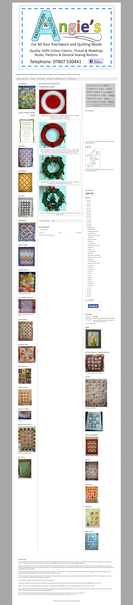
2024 (88, 204)
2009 (88, 294)
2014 (88, 224)
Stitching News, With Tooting (94, 255)
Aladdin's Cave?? (91, 249)
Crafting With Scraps (92, 239)
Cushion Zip (32, 78)
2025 (88, 202)
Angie (96, 316)
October (90, 267)
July (89, 273)
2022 (88, 208)
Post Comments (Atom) (49, 235)
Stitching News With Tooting (94, 235)
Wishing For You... (91, 229)
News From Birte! (91, 243)
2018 (88, 216)
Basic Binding (49, 78)
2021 (88, 210)
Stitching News (91, 237)
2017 (88, 218)
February (90, 283)
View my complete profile (90, 323)
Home (60, 232)
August (89, 271)
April (89, 279)
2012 (88, 288)
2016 (88, 220)
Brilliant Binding (41, 78)
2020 (88, 212)
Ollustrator (69, 601)
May (89, 277)
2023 (88, 206)
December (90, 227)
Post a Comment (44, 229)
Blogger (78, 601)
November (90, 265)
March (89, 281)
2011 (88, 290)
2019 (88, 214)
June (89, 275)
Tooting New (90, 241)
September (90, 269)
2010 (88, 292)
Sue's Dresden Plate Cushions (94, 263)
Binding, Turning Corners (60, 78)
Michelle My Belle (91, 233)
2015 (88, 222)
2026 (88, 200)
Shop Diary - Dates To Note (22, 78)
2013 (88, 226)
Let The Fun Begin (91, 251)
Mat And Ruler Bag (71, 78)
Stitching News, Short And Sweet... (95, 257)
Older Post (79, 232)
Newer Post (41, 232)
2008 (88, 296)
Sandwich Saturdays (92, 261)
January (89, 285)
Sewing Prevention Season (93, 231)
